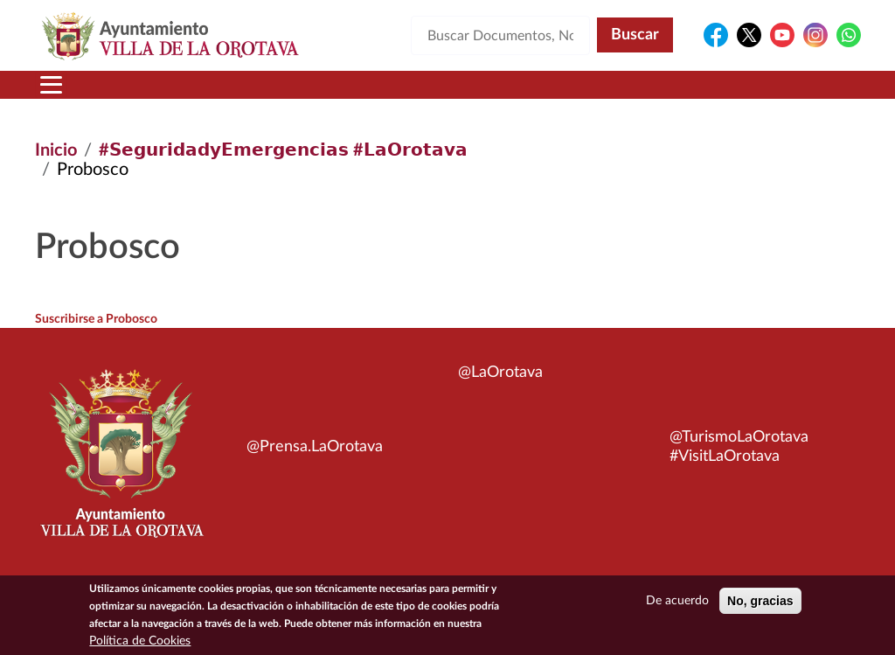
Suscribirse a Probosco (96, 319)
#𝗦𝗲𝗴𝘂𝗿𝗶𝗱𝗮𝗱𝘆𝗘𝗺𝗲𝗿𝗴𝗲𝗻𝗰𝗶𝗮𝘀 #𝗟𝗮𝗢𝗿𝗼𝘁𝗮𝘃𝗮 (283, 150)
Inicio (56, 150)
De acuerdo (677, 601)
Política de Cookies (140, 641)
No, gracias (760, 601)
